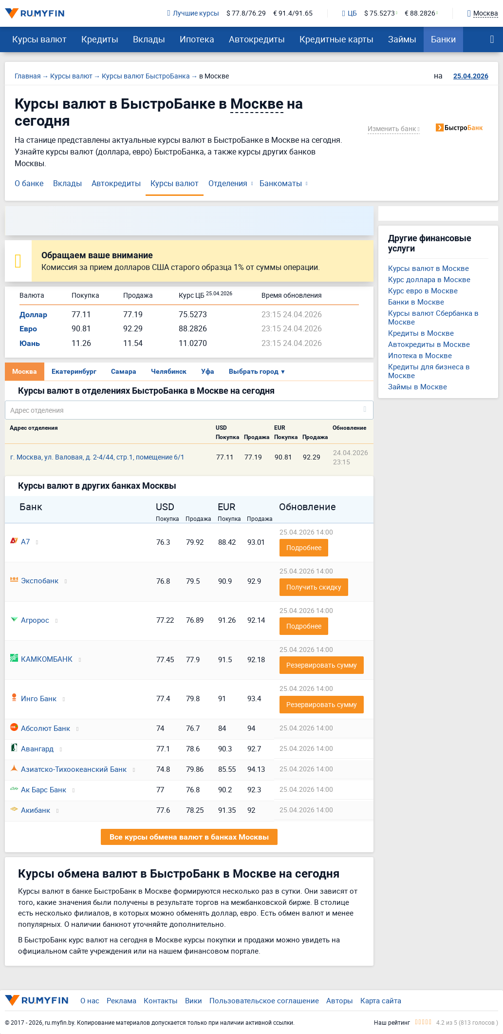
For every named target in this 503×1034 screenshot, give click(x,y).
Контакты (161, 1000)
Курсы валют (39, 39)
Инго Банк (33, 698)
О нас (89, 1000)
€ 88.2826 (420, 13)
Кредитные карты (336, 39)
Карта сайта (380, 1000)
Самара (123, 371)
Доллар (33, 314)
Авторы (339, 1000)
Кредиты (99, 39)
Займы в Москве (417, 386)
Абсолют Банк (40, 728)
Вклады (149, 39)
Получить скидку (313, 587)
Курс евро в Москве (423, 290)
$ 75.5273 (379, 13)
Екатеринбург (74, 371)
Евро (28, 328)
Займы (402, 39)
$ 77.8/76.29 (246, 13)
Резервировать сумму (321, 665)
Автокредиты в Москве (429, 344)
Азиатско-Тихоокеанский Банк (68, 769)
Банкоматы (281, 183)
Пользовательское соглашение (264, 1000)
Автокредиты (257, 39)
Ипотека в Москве (420, 355)
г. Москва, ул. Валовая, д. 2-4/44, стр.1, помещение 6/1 (97, 456)
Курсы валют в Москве (428, 268)
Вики (193, 1000)
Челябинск (168, 371)
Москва (24, 371)
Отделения (227, 183)
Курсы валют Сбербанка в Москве (433, 317)
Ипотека (197, 39)
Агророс (29, 620)
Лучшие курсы (193, 13)
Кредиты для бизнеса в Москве (429, 371)
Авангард (32, 748)
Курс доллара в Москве (429, 279)
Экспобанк (34, 580)
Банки (443, 39)
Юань (29, 343)
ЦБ (349, 13)
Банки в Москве (416, 301)
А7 (20, 541)
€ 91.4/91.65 (293, 13)
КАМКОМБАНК (41, 659)
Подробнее (303, 547)
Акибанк (30, 810)
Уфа (207, 371)
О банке (29, 183)
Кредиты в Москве (421, 332)
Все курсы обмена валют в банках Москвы (189, 837)
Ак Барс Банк (38, 789)
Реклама (121, 1000)
